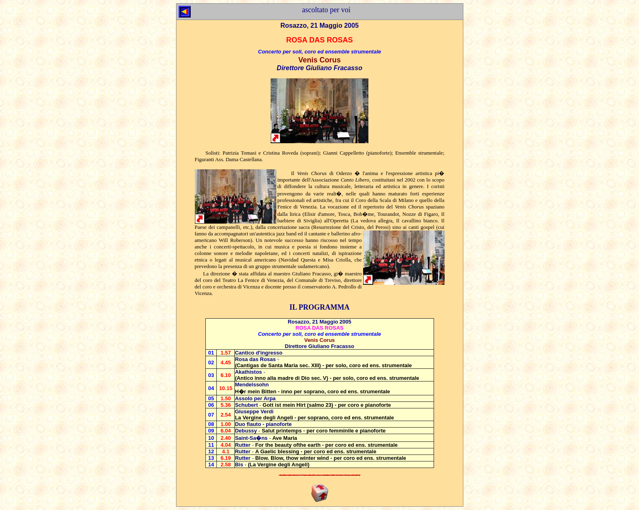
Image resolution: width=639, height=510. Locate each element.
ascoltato (315, 10)
